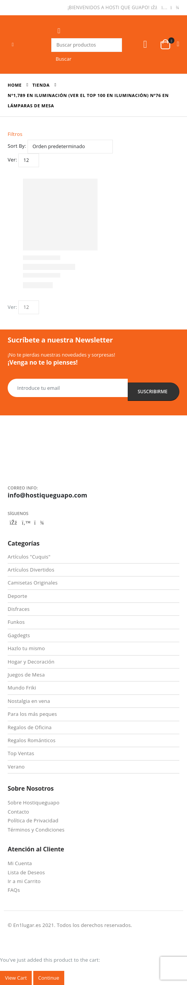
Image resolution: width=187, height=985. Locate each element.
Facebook (13, 522)
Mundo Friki (22, 687)
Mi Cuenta (20, 863)
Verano (16, 766)
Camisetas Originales (33, 582)
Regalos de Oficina (30, 727)
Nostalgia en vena (29, 701)
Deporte (17, 596)
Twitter (26, 522)
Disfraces (18, 609)
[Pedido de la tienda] (70, 146)
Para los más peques (32, 713)
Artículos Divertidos (31, 569)
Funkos (16, 621)
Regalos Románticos (31, 740)
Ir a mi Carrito (24, 881)
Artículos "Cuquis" (29, 556)
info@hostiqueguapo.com (47, 495)
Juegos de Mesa (26, 674)
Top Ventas (21, 753)
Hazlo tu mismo (26, 648)
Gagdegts (19, 635)
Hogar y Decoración (31, 661)
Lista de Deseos (26, 872)
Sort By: (17, 145)
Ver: (12, 159)
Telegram (39, 522)
